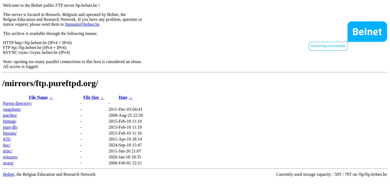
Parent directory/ (17, 103)
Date (123, 97)
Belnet (8, 174)
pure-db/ (10, 127)
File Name (38, 97)
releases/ (10, 157)
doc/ (7, 145)
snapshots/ (12, 109)
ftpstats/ (10, 133)
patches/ (10, 115)
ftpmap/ (10, 121)
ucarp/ (8, 163)
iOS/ (7, 139)
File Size (91, 97)
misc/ (7, 151)
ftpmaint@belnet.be (82, 24)
